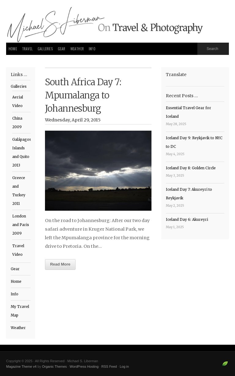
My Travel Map (20, 311)
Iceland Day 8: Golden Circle (191, 168)
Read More (60, 264)
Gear (61, 48)
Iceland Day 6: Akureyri (187, 219)
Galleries (45, 48)
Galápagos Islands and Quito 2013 (21, 152)
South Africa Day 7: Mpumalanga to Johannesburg (83, 95)
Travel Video (18, 250)
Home (13, 48)
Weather (77, 48)
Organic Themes (54, 366)
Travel (27, 48)
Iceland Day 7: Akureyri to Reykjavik (189, 193)
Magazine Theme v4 (21, 366)
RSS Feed (109, 366)
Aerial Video (17, 101)
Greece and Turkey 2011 (18, 191)
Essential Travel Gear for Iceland (188, 112)
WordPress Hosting (84, 366)
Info (92, 48)
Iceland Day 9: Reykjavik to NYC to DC (194, 142)
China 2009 (17, 122)
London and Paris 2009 (20, 225)
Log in (124, 366)
